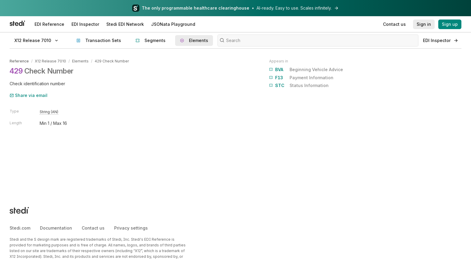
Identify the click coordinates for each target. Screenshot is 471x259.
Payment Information (301, 77)
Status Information (299, 85)
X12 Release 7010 (50, 61)
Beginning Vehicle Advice (306, 69)
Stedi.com (20, 227)
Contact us (93, 227)
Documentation (56, 227)
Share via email (28, 95)
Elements (80, 61)
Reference (19, 61)
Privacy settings (131, 227)
